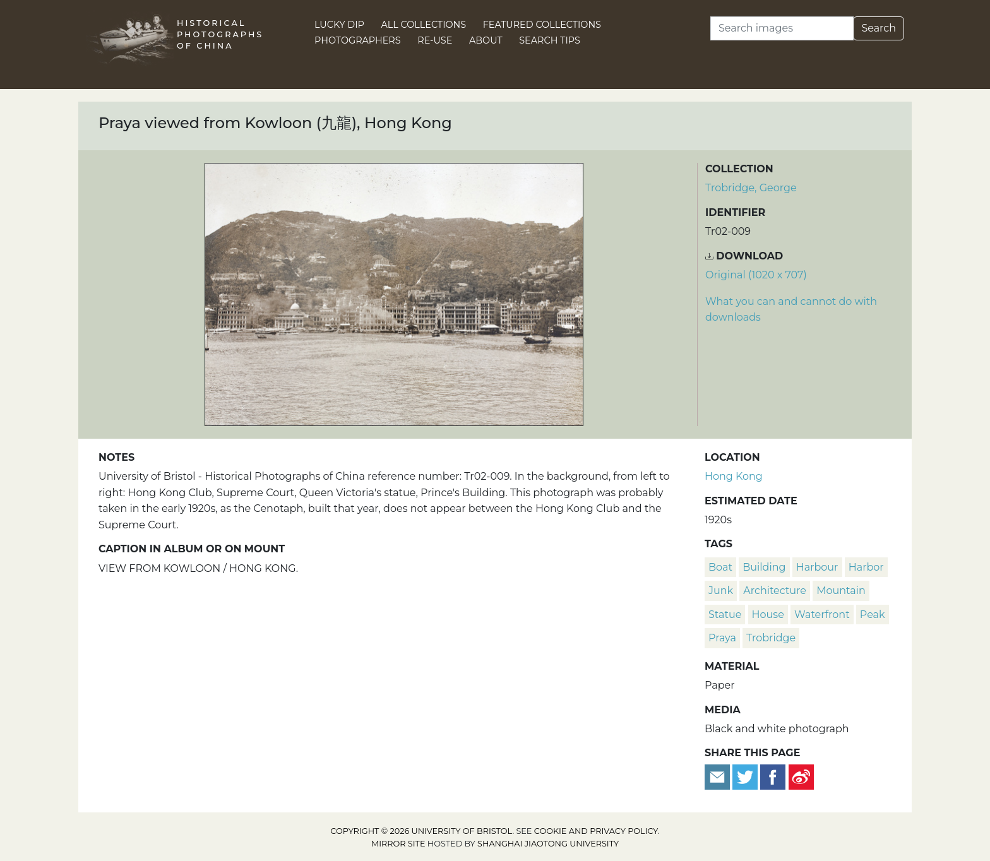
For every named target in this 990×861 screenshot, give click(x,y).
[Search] (782, 28)
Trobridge (771, 638)
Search (878, 28)
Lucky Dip (339, 24)
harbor (866, 567)
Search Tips (549, 40)
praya (722, 638)
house (768, 615)
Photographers (357, 40)
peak (872, 615)
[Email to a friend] (718, 776)
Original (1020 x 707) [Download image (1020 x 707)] (756, 275)
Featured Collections (542, 24)
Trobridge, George (751, 188)
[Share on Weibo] (801, 776)
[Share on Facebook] (772, 776)
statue (724, 615)
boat (720, 567)
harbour (817, 567)
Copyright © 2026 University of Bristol (421, 831)
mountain (841, 591)
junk (720, 591)
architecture (774, 591)
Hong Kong (734, 476)
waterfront (822, 615)
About (486, 40)
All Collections (424, 24)
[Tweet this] (746, 776)
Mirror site (398, 843)
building (763, 567)
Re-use (434, 40)
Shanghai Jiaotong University (548, 843)
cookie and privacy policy (596, 831)
